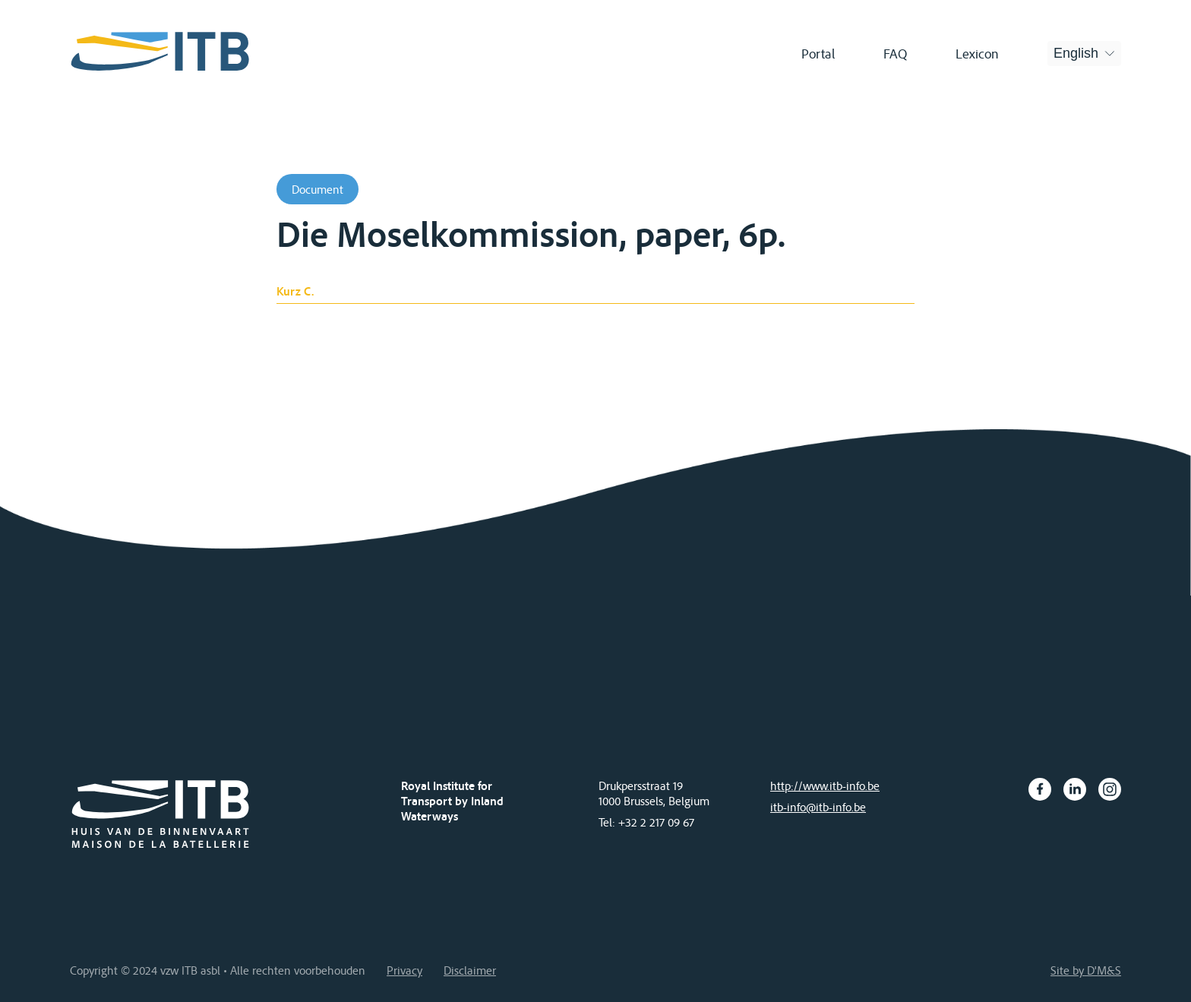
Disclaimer (470, 970)
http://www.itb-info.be (825, 785)
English (1076, 53)
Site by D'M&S (1085, 970)
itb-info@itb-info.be (818, 806)
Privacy (404, 970)
